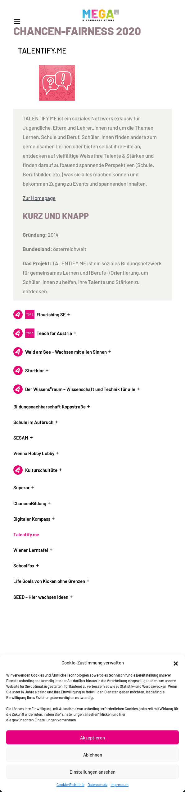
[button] (176, 662)
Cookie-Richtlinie (70, 784)
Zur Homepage (39, 198)
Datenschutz (97, 784)
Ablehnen (92, 754)
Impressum (120, 784)
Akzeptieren (92, 737)
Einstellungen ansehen (92, 772)
